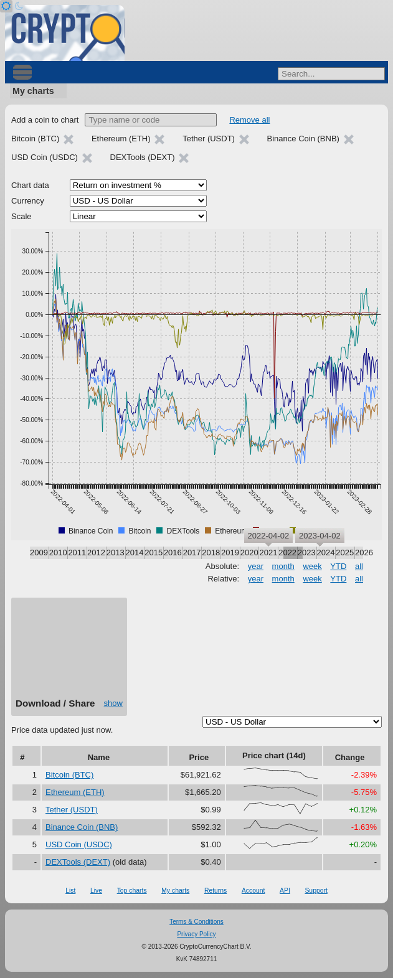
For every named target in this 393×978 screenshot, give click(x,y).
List (70, 890)
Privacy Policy (196, 934)
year (255, 566)
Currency (27, 200)
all (359, 566)
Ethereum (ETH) (75, 792)
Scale (21, 216)
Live (96, 890)
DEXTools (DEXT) (77, 862)
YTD (338, 566)
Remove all (249, 120)
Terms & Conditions (196, 921)
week (312, 566)
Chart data (30, 185)
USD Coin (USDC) (78, 844)
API (285, 890)
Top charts (132, 890)
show (113, 703)
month (283, 566)
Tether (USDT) (71, 809)
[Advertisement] (69, 652)
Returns (215, 890)
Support (316, 890)
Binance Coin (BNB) (81, 827)
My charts (33, 91)
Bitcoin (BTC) (69, 774)
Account (253, 890)
